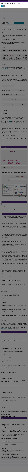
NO (3, 6)
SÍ (1, 6)
